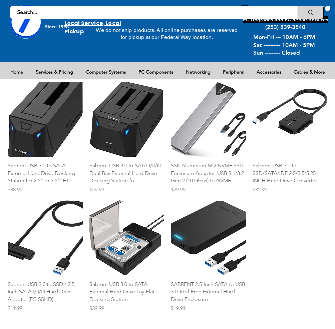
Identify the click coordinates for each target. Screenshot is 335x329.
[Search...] (150, 12)
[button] (323, 8)
